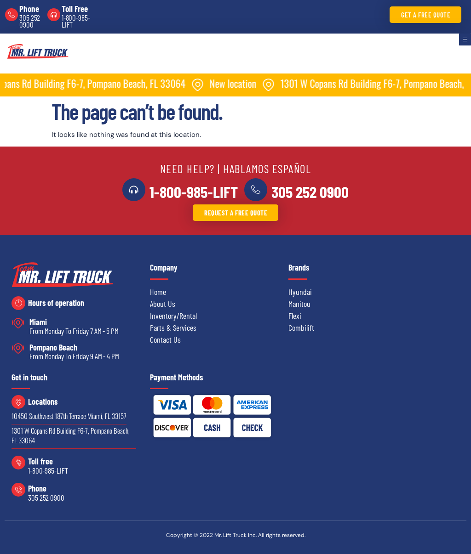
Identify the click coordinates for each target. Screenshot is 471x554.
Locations (42, 401)
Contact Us (165, 339)
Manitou (299, 304)
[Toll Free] (53, 14)
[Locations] (18, 402)
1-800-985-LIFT (76, 21)
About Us (162, 304)
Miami (38, 322)
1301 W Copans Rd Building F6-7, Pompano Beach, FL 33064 (70, 435)
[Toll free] (18, 462)
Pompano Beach (53, 347)
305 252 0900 (29, 21)
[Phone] (11, 14)
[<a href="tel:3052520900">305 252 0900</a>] (254, 190)
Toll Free (75, 8)
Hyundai (300, 292)
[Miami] (18, 323)
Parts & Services (173, 327)
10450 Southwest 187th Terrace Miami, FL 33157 (68, 416)
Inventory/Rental (173, 316)
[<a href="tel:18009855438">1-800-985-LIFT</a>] (135, 190)
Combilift (301, 327)
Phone (29, 8)
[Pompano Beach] (18, 348)
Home (158, 292)
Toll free (40, 461)
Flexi (294, 316)
